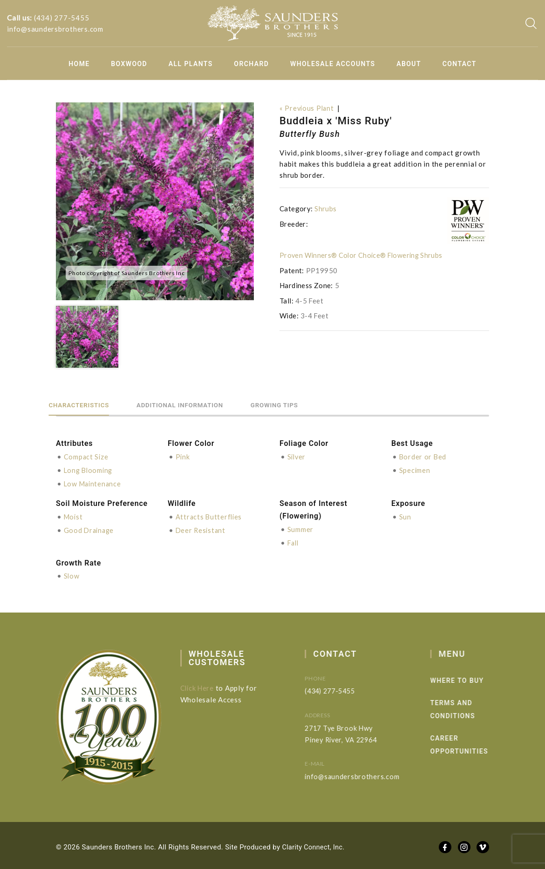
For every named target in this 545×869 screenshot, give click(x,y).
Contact (460, 63)
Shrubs (325, 208)
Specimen (415, 469)
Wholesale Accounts (332, 63)
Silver (297, 456)
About (408, 63)
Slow (72, 573)
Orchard (251, 63)
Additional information (209, 403)
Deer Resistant (202, 528)
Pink (183, 456)
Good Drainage (90, 528)
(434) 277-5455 (61, 17)
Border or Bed (423, 456)
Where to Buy (472, 677)
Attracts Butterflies (210, 515)
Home (78, 63)
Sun (405, 515)
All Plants (191, 63)
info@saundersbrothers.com (55, 29)
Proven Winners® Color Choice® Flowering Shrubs (363, 255)
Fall (293, 540)
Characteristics (88, 403)
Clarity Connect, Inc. (314, 844)
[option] (155, 201)
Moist (74, 515)
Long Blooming (90, 469)
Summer (300, 527)
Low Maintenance (94, 482)
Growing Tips (323, 403)
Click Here (204, 685)
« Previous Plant (307, 108)
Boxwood (129, 63)
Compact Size (86, 456)
